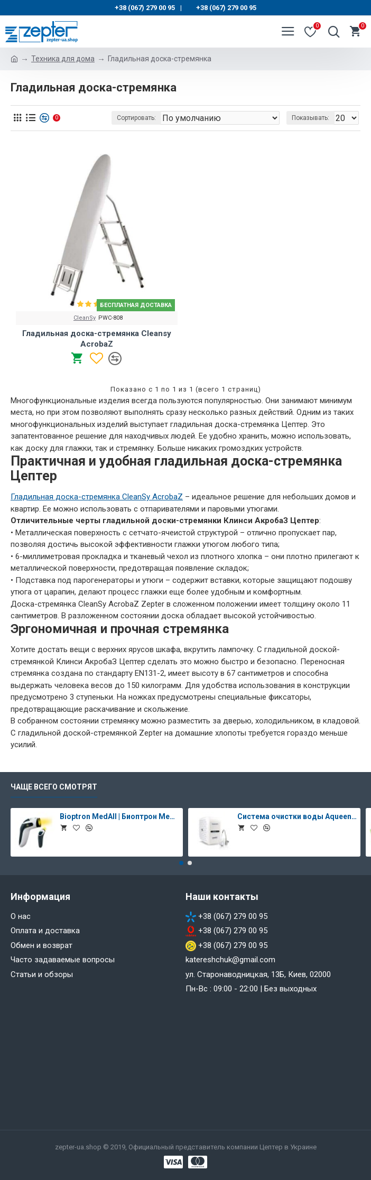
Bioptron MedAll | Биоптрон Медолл (119, 816)
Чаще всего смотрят (54, 787)
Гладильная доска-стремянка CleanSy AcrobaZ (97, 496)
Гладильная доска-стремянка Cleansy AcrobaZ (96, 339)
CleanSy (84, 317)
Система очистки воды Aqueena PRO (297, 816)
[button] (181, 863)
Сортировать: (136, 118)
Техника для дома (63, 58)
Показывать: (310, 118)
